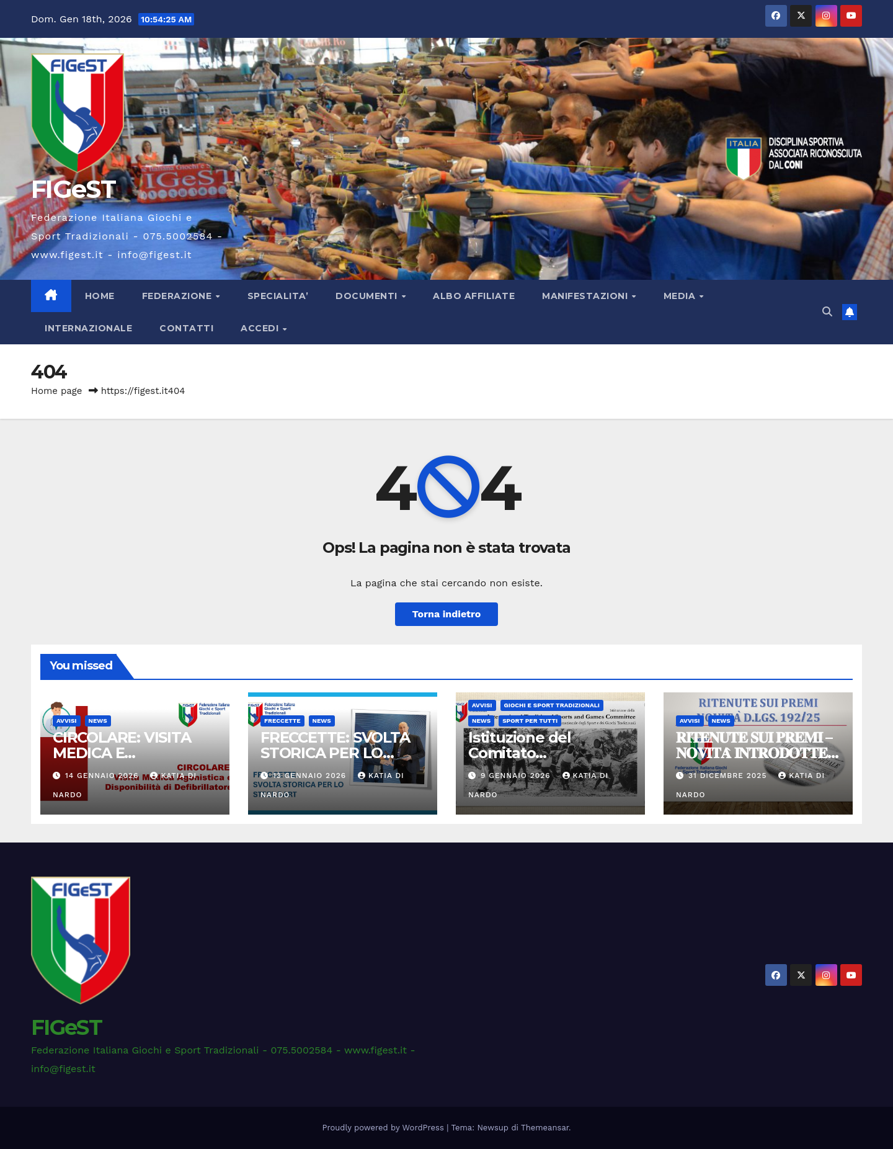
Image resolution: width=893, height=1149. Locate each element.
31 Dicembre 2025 (729, 775)
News (98, 720)
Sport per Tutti (530, 720)
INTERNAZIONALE (88, 328)
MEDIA (681, 296)
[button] (827, 312)
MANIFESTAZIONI (586, 296)
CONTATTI (186, 328)
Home (100, 296)
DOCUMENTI (367, 296)
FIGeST (73, 189)
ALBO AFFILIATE (474, 296)
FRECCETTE (282, 720)
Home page (56, 390)
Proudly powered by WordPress (384, 1127)
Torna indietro (446, 614)
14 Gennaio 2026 (103, 775)
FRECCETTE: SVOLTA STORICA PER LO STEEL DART (335, 752)
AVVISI (66, 720)
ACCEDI (261, 328)
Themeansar (545, 1127)
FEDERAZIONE (178, 296)
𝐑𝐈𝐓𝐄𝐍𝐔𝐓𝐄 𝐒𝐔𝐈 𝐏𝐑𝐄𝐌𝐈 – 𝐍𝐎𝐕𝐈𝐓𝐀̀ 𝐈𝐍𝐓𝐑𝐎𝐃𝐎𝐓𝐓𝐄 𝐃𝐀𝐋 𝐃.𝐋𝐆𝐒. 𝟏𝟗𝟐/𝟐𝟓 (754, 752)
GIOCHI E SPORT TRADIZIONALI (552, 705)
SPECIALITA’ (278, 296)
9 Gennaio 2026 (517, 775)
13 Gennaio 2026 (311, 775)
